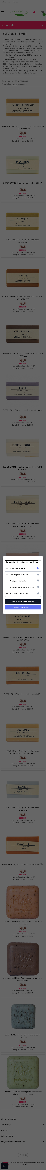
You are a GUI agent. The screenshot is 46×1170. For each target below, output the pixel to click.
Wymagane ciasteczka (18, 568)
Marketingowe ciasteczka (19, 575)
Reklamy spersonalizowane (19, 593)
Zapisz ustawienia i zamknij (23, 602)
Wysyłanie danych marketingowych (22, 587)
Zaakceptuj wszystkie (23, 607)
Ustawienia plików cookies (21, 562)
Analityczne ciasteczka (18, 581)
